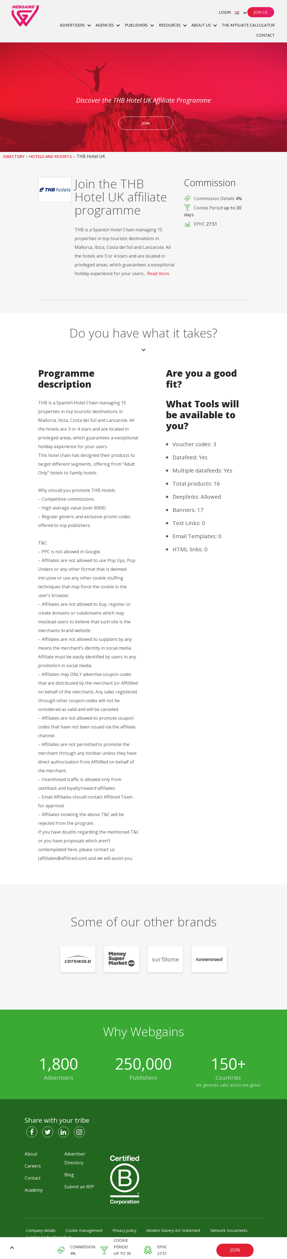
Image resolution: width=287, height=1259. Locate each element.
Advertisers (73, 25)
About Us (201, 25)
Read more (158, 273)
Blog (69, 1175)
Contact (265, 35)
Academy (34, 1190)
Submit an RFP (79, 1187)
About (31, 1154)
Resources (170, 25)
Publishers (137, 25)
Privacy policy (124, 1230)
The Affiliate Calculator (248, 25)
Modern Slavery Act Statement (173, 1230)
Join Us (261, 12)
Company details (41, 1230)
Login (225, 12)
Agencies (105, 25)
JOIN (235, 1250)
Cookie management (84, 1230)
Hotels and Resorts (50, 156)
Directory (14, 156)
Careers (33, 1166)
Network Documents (229, 1230)
